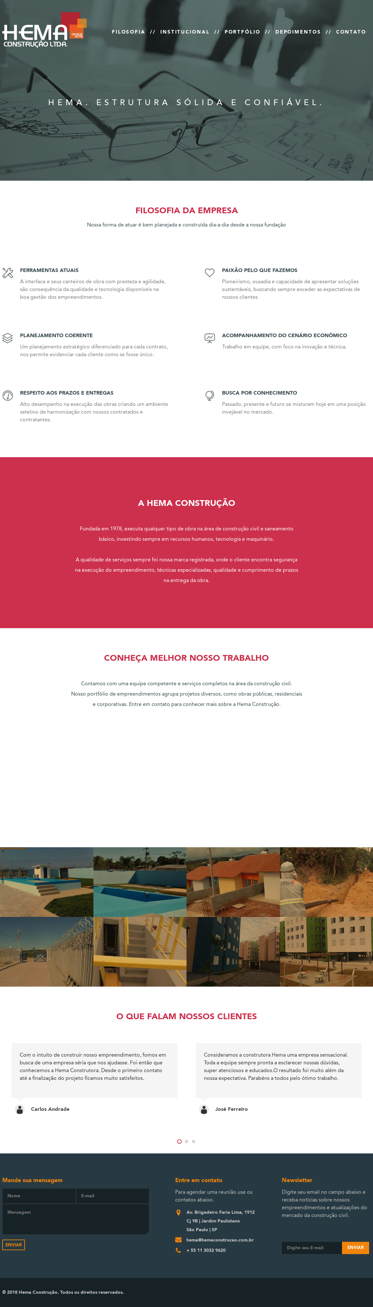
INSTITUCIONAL (185, 32)
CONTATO (351, 32)
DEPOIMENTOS (298, 32)
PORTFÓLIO (243, 32)
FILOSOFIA (128, 32)
